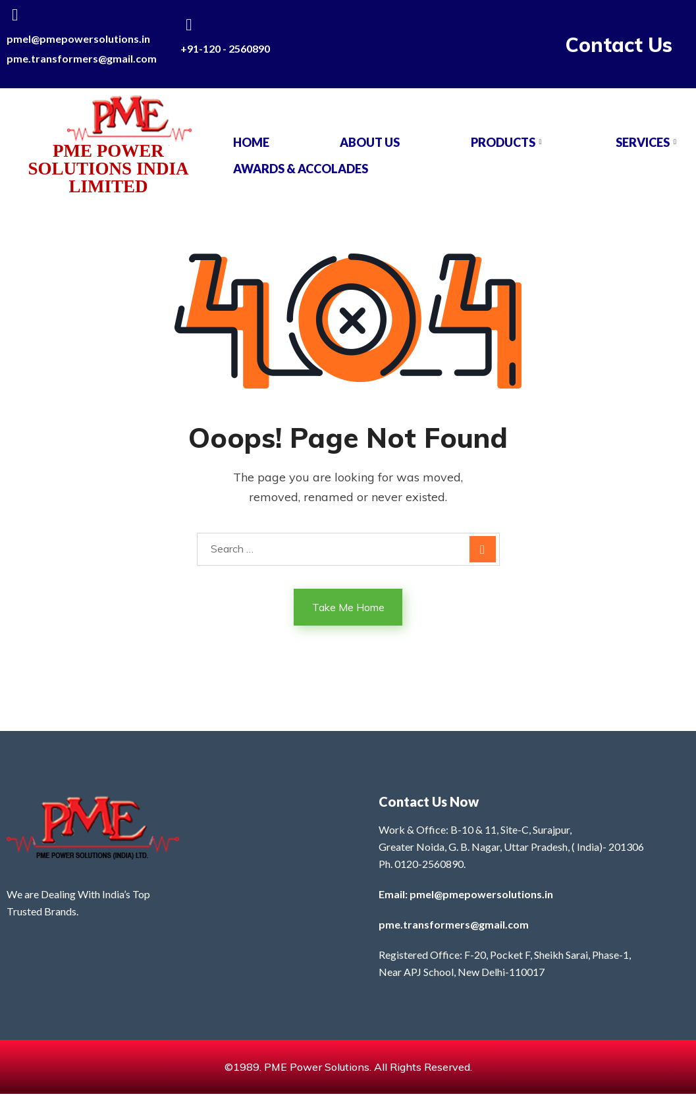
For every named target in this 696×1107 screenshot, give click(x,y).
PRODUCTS (508, 142)
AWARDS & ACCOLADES (300, 168)
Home (251, 142)
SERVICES (648, 142)
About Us (370, 142)
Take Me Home (348, 607)
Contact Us (619, 44)
